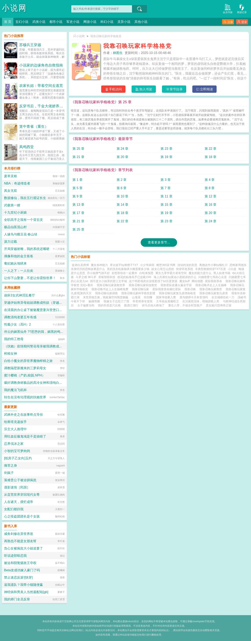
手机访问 (113, 89)
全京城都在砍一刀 (223, 297)
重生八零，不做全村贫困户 (185, 305)
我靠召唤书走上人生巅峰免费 (110, 289)
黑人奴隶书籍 (221, 273)
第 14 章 (123, 204)
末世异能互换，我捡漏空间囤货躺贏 (105, 297)
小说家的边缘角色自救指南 (41, 65)
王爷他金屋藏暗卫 (167, 301)
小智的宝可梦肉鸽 (17, 451)
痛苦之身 (10, 465)
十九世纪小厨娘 (15, 212)
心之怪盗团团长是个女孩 (22, 516)
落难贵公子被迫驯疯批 (20, 480)
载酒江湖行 (131, 305)
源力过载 (10, 241)
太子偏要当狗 (85, 305)
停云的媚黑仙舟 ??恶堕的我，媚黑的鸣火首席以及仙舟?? (45, 331)
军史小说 (72, 21)
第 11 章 (166, 196)
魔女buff (184, 281)
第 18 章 (211, 157)
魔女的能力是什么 (200, 273)
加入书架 (143, 89)
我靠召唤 (190, 289)
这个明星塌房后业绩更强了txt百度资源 (153, 281)
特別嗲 (148, 297)
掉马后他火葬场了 (153, 305)
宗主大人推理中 (15, 429)
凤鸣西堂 (26, 147)
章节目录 (174, 89)
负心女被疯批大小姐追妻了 (23, 548)
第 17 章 (78, 213)
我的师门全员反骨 (17, 599)
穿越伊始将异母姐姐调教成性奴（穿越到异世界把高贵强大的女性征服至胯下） (60, 302)
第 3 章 (166, 179)
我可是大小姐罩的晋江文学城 (108, 281)
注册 (228, 22)
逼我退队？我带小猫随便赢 (23, 584)
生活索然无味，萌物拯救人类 (200, 301)
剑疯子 (9, 472)
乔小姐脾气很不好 (98, 273)
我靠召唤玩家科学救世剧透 (139, 293)
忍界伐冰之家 (13, 443)
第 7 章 (166, 188)
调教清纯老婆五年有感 (20, 317)
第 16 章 (211, 204)
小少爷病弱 (147, 265)
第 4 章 (210, 179)
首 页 (7, 21)
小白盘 (232, 269)
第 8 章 (210, 188)
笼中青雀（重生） (33, 126)
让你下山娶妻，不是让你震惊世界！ (30, 278)
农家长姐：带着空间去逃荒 (41, 86)
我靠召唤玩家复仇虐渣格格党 (178, 293)
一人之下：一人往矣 (18, 270)
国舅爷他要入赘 (166, 297)
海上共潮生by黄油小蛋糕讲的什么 (175, 277)
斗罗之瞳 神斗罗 (86, 277)
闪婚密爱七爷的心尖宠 (212, 277)
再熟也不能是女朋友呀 (20, 541)
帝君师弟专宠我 (142, 301)
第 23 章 (166, 148)
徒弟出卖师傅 (80, 265)
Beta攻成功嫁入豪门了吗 (22, 570)
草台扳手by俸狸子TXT (124, 265)
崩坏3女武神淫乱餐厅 (19, 295)
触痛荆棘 (94, 301)
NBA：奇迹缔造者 (17, 183)
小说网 (14, 8)
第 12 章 (211, 196)
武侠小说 (38, 21)
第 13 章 (78, 204)
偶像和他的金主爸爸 (18, 256)
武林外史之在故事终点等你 (23, 414)
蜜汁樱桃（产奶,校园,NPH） (24, 375)
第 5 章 (77, 188)
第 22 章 (211, 148)
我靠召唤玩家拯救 (107, 293)
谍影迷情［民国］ (17, 487)
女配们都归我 (13, 509)
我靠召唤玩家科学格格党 (105, 36)
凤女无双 (10, 190)
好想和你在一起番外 (124, 273)
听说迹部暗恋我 (15, 555)
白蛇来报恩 (146, 273)
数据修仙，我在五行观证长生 (25, 198)
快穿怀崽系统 (184, 269)
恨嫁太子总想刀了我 (116, 301)
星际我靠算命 (214, 281)
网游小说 (89, 21)
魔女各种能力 (99, 265)
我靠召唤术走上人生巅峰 (211, 285)
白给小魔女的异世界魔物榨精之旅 (28, 361)
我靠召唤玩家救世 (211, 289)
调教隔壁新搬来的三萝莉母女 (25, 368)
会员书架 (228, 8)
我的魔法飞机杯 (15, 390)
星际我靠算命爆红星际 (167, 289)
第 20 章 (123, 157)
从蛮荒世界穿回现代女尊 (22, 494)
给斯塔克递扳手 (15, 422)
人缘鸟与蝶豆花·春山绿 (20, 234)
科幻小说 (106, 21)
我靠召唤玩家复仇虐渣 (214, 293)
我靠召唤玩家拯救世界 (112, 285)
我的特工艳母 (13, 339)
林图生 (118, 53)
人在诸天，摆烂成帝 (18, 502)
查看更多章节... (159, 242)
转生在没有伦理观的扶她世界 (25, 397)
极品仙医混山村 (15, 227)
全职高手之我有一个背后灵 (23, 219)
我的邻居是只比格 (109, 305)
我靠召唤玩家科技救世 (144, 285)
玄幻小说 (21, 21)
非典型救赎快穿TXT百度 (210, 269)
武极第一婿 (12, 205)
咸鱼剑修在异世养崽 (18, 534)
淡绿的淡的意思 (187, 265)
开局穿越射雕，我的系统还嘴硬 (26, 249)
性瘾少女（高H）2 (17, 324)
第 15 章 (166, 204)
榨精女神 (10, 353)
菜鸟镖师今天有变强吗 (194, 297)
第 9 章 (77, 196)
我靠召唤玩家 (141, 289)
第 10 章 (123, 196)
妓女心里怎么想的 (162, 269)
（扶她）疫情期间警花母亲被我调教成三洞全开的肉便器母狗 (47, 346)
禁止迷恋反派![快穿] (18, 577)
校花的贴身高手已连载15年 (134, 277)
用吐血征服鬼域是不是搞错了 (25, 436)
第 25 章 (78, 148)
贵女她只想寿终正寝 (218, 305)
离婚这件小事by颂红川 (213, 265)
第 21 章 (78, 157)
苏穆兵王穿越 (30, 45)
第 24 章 (123, 148)
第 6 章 (122, 188)
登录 (242, 22)
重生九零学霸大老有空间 (171, 273)
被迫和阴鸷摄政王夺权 (20, 563)
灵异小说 (123, 21)
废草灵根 (10, 176)
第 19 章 (166, 157)
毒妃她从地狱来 (15, 263)
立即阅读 (204, 89)
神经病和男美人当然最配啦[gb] (26, 592)
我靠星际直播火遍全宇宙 (177, 285)
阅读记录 (242, 8)
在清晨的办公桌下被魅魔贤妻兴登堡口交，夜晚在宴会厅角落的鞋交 (52, 310)
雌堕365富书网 (165, 265)
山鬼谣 (136, 297)
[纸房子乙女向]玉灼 (18, 458)
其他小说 (140, 21)
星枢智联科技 (106, 277)
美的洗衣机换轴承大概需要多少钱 (128, 269)
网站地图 (197, 281)
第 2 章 (122, 179)
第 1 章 (77, 179)
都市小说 (55, 21)
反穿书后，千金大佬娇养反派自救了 (48, 106)
